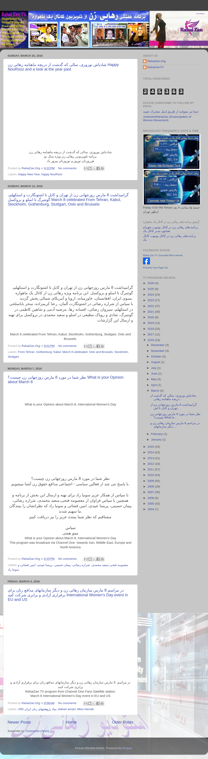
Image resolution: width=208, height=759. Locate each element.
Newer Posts (19, 722)
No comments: (68, 168)
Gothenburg (44, 352)
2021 (151, 311)
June (154, 373)
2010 (151, 475)
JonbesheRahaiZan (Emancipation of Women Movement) (167, 118)
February (157, 434)
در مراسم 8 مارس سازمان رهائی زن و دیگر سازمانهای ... (175, 424)
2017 (151, 334)
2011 (151, 469)
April (154, 385)
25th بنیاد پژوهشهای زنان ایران (37, 709)
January (156, 439)
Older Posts (122, 722)
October (156, 356)
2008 (151, 486)
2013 (151, 458)
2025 (151, 289)
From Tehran (26, 352)
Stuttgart (13, 356)
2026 (151, 283)
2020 (151, 317)
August (156, 362)
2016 (151, 340)
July (154, 368)
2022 (151, 306)
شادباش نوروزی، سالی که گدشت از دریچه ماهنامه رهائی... (173, 397)
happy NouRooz (51, 174)
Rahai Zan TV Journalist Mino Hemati (163, 255)
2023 (151, 300)
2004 (151, 509)
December (158, 345)
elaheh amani (67, 709)
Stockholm (121, 352)
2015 (151, 446)
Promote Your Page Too (155, 267)
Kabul (57, 352)
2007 (151, 492)
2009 (151, 480)
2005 (151, 503)
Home (71, 722)
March (155, 390)
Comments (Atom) (37, 731)
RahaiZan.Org (156, 61)
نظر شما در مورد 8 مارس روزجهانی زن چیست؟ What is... (175, 415)
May (154, 379)
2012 (151, 463)
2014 (151, 452)
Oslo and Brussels (101, 352)
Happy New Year (29, 174)
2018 (151, 328)
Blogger (127, 748)
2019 (151, 323)
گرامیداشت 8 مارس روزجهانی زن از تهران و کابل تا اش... (173, 406)
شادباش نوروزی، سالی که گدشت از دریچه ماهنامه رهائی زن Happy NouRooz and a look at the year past (63, 67)
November (158, 350)
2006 (151, 498)
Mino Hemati (85, 709)
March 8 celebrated (75, 352)
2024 (151, 294)
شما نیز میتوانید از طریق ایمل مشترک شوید (170, 111)
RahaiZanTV (155, 67)
